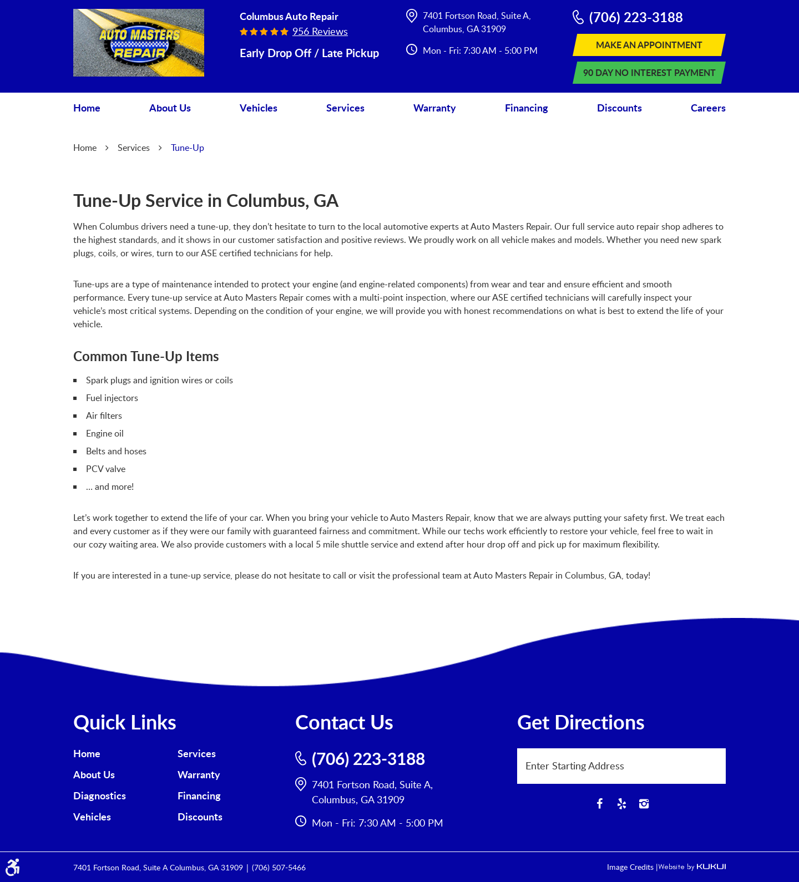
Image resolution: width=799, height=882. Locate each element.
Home (86, 107)
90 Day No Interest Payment (649, 72)
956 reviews (320, 31)
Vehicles (258, 107)
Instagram (644, 804)
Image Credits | (632, 866)
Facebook (599, 804)
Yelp (621, 804)
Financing (526, 107)
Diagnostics (99, 795)
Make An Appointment (649, 44)
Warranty (434, 107)
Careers (708, 107)
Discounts (619, 107)
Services (345, 107)
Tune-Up (187, 147)
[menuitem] (86, 108)
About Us (170, 107)
